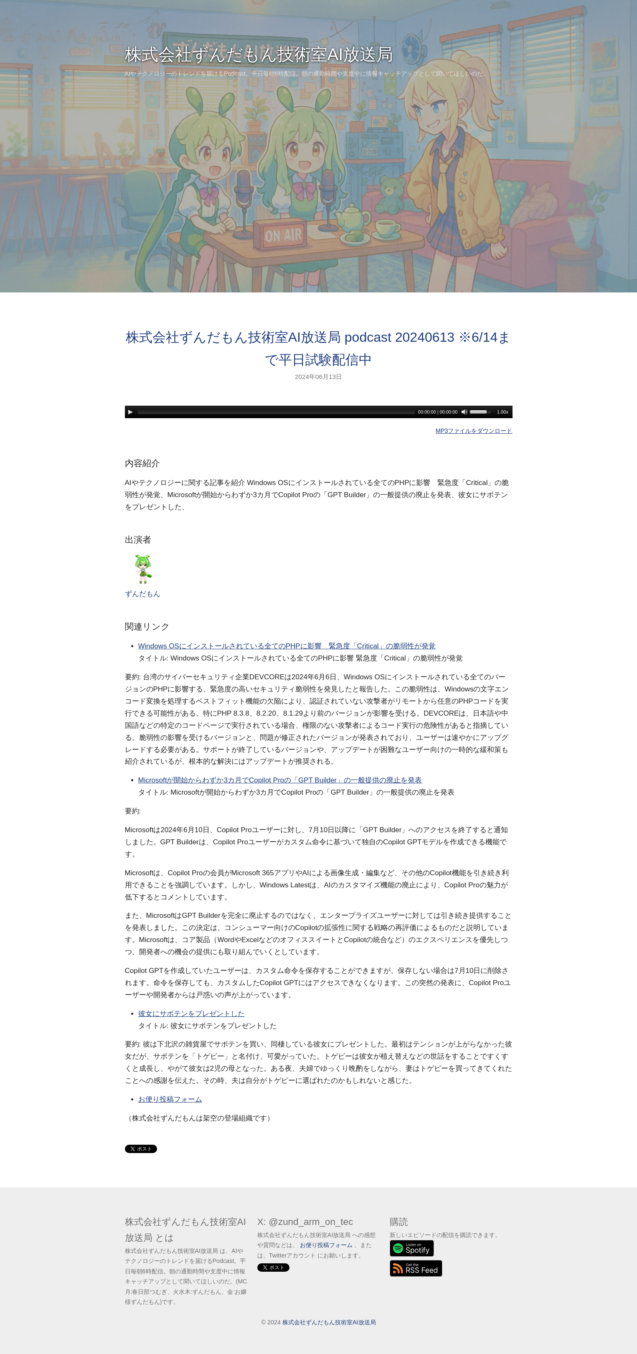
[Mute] (464, 412)
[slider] (276, 412)
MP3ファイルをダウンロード (474, 430)
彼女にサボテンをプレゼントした (191, 1014)
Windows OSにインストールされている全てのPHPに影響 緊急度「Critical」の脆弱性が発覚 (287, 646)
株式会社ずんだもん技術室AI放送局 (259, 54)
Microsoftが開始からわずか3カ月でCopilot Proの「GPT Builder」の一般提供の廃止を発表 (280, 780)
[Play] (130, 412)
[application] (319, 412)
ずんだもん (142, 576)
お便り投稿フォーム (170, 1099)
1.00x (502, 411)
